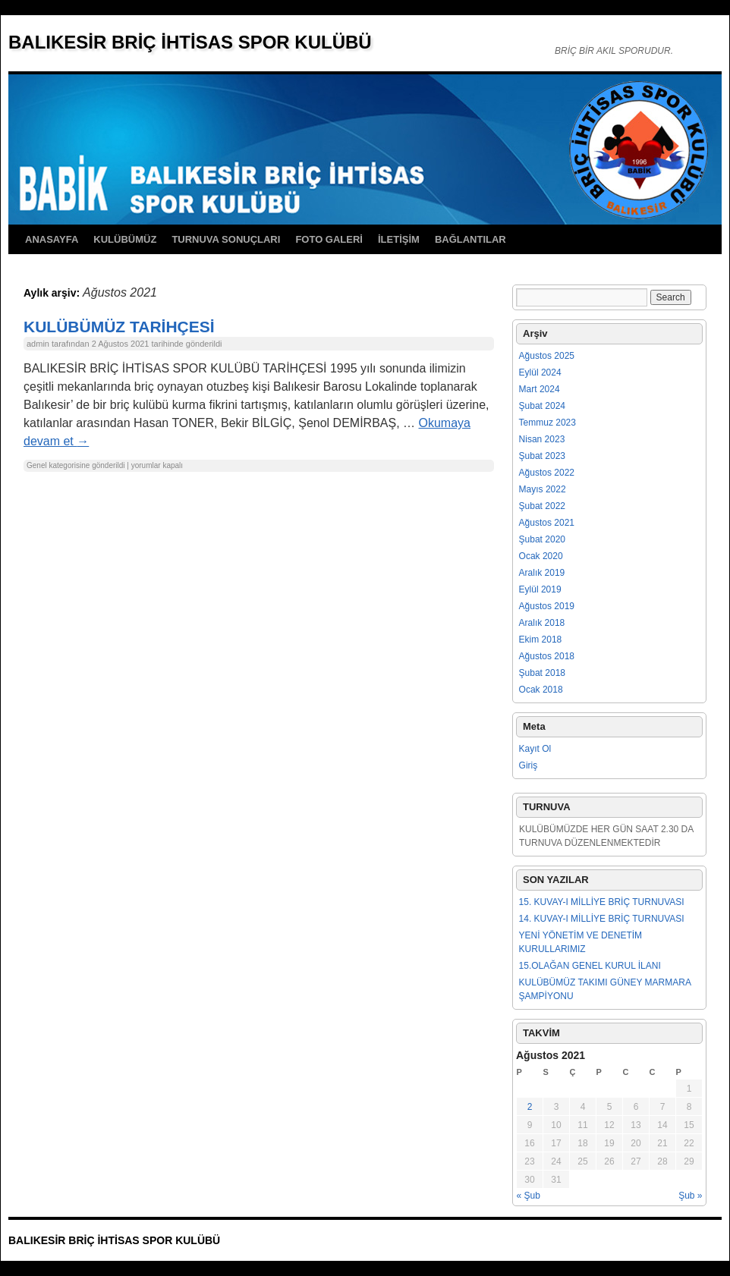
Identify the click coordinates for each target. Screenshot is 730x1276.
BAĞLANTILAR (470, 239)
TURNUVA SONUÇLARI (225, 239)
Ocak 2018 (541, 689)
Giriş (528, 765)
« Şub (528, 1195)
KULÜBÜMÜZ (124, 239)
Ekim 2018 (540, 639)
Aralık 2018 (542, 623)
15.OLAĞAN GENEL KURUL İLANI (590, 965)
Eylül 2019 (540, 589)
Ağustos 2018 (546, 656)
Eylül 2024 (540, 372)
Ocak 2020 (541, 556)
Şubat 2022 (542, 506)
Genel (37, 465)
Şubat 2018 (542, 673)
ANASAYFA (51, 239)
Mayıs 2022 (542, 489)
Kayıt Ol (535, 748)
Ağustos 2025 (546, 355)
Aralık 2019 (542, 572)
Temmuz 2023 (547, 422)
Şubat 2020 (542, 539)
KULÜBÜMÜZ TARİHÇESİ (119, 326)
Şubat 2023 (542, 456)
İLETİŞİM (399, 239)
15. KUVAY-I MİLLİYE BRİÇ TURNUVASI (601, 902)
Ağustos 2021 (546, 522)
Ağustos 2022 (546, 472)
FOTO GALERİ (329, 239)
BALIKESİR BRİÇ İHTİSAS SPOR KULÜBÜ (190, 42)
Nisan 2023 (542, 439)
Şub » (690, 1195)
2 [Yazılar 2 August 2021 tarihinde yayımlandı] (530, 1107)
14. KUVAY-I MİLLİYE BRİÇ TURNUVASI (601, 918)
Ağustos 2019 (546, 606)
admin (38, 343)
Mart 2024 (539, 389)
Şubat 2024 (542, 406)
